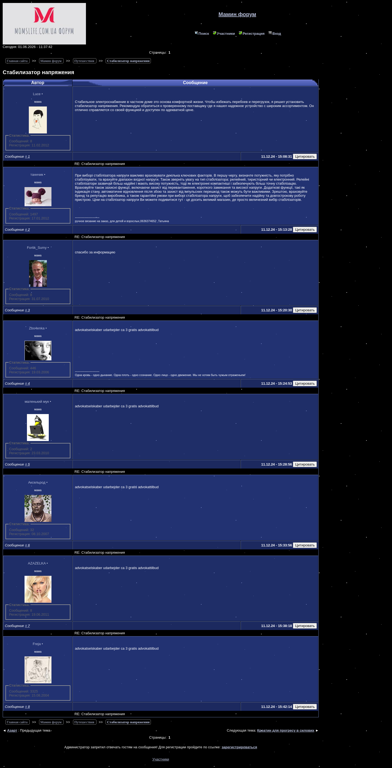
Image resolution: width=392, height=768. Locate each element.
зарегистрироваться (239, 747)
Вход (274, 34)
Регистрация (252, 34)
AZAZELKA (37, 563)
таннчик (36, 175)
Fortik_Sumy (37, 248)
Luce (36, 94)
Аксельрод (36, 482)
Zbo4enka (36, 328)
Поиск (202, 34)
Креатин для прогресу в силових (285, 730)
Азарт (12, 730)
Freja (37, 644)
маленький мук (37, 402)
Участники (224, 34)
